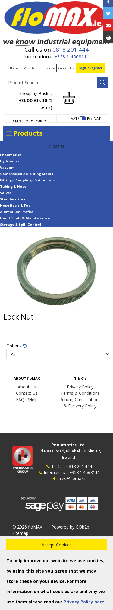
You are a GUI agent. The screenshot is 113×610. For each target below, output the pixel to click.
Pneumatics (10, 154)
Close (56, 146)
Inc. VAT (70, 118)
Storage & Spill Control (20, 224)
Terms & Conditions (80, 393)
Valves (5, 192)
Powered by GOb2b (70, 527)
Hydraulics (9, 161)
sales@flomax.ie (68, 478)
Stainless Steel (13, 199)
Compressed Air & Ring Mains (26, 173)
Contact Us (66, 68)
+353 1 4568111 (72, 56)
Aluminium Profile (16, 211)
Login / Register (90, 68)
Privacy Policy (80, 387)
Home (14, 68)
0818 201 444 (70, 49)
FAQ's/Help (29, 68)
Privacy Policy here (84, 602)
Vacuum (7, 167)
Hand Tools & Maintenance (25, 218)
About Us (27, 387)
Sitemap (20, 533)
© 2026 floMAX (27, 527)
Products (24, 133)
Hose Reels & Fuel (16, 205)
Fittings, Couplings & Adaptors (27, 180)
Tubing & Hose (13, 186)
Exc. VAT (94, 118)
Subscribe (48, 68)
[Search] (102, 82)
